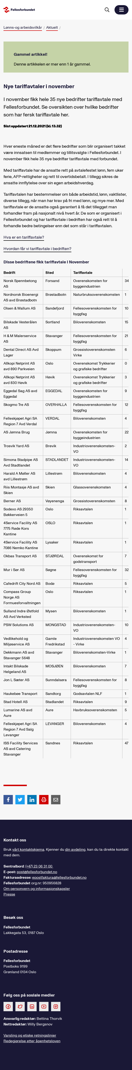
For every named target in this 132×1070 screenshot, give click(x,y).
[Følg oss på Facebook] (8, 1006)
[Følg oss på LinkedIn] (32, 1006)
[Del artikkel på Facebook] (8, 799)
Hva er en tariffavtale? (23, 237)
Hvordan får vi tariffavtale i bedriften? (37, 249)
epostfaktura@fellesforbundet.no (59, 877)
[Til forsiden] (51, 10)
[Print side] (44, 799)
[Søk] (107, 9)
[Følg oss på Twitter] (20, 1006)
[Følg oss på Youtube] (44, 1006)
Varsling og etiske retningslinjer (29, 1035)
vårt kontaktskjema (28, 849)
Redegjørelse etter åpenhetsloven (31, 1041)
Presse (9, 894)
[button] (122, 9)
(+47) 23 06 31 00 (39, 866)
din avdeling (75, 849)
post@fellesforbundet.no (37, 872)
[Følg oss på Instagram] (55, 1006)
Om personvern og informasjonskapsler (36, 888)
